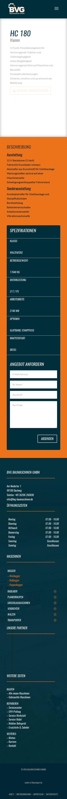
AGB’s (11, 794)
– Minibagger (14, 576)
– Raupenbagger (15, 585)
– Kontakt (11, 745)
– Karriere (11, 741)
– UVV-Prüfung (14, 711)
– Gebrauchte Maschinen (18, 697)
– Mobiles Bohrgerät (16, 723)
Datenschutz (52, 794)
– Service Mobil (14, 719)
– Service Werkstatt (16, 715)
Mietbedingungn (23, 794)
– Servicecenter (14, 707)
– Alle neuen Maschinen (18, 693)
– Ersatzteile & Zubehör (18, 727)
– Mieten (11, 738)
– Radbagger (13, 580)
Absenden (47, 438)
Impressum (38, 794)
